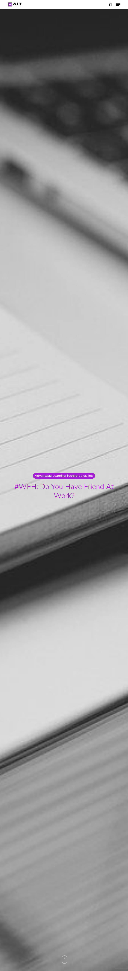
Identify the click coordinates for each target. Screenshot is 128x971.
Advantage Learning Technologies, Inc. (64, 475)
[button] (118, 4)
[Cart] (110, 4)
